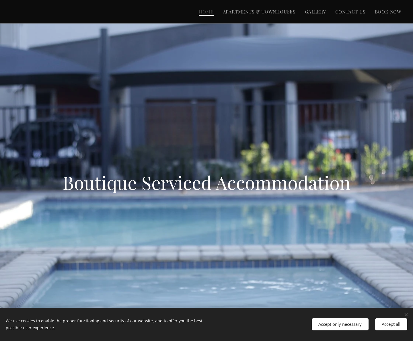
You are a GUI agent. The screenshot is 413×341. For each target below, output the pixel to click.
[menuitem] (207, 12)
